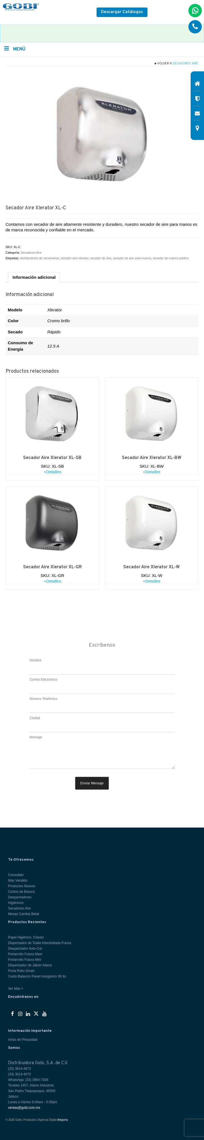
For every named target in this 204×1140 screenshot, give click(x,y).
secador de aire (100, 258)
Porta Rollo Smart (21, 971)
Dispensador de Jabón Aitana (30, 965)
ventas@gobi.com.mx (24, 1108)
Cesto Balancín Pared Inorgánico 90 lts (37, 976)
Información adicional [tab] (34, 277)
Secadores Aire (185, 64)
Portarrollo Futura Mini (24, 960)
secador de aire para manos (132, 258)
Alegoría (62, 1119)
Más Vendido (17, 880)
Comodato (15, 875)
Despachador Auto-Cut (25, 948)
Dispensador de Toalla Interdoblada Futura (39, 943)
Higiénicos (15, 903)
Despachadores (19, 897)
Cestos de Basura (21, 892)
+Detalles (52, 471)
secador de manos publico (170, 258)
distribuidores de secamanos (39, 258)
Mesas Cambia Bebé (23, 914)
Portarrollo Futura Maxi (25, 954)
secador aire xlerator (75, 258)
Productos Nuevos (21, 886)
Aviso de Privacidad (22, 1040)
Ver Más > (15, 989)
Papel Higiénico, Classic (26, 937)
